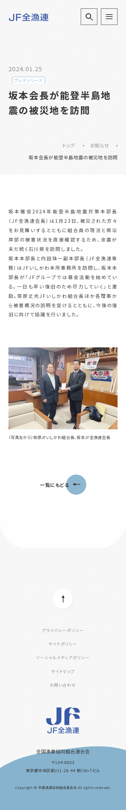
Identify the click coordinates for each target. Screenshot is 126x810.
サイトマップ (63, 671)
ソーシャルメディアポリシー (63, 657)
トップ (69, 145)
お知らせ (99, 145)
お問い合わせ (63, 685)
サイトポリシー (63, 644)
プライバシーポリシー (63, 630)
